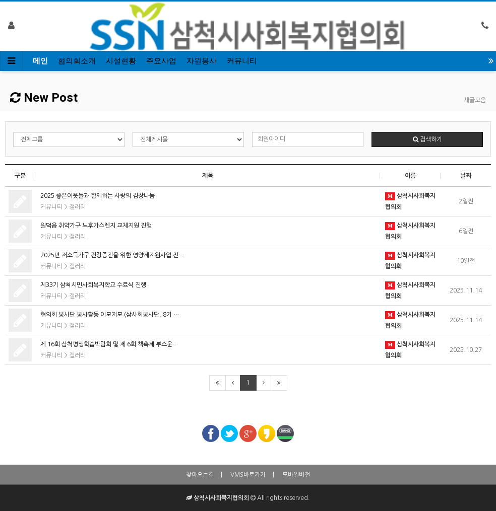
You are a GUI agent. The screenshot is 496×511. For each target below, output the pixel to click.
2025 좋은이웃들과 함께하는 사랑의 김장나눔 (97, 196)
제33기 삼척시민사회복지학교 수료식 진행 (93, 285)
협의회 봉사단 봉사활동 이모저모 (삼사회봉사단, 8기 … (109, 315)
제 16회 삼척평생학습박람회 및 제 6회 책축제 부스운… (109, 344)
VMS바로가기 (248, 475)
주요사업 (161, 60)
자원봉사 (202, 60)
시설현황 (121, 60)
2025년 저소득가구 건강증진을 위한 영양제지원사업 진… (112, 255)
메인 (40, 60)
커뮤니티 (242, 60)
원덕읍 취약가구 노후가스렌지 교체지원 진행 (96, 226)
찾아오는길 (200, 475)
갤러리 (77, 207)
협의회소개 (77, 60)
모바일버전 (296, 475)
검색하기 (427, 139)
